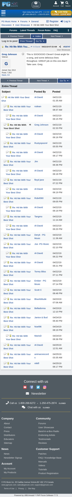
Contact (8, 427)
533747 (67, 47)
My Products (10, 472)
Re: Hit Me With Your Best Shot (22, 46)
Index (36, 36)
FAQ (55, 30)
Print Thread (26, 41)
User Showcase (22, 25)
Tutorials (42, 469)
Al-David (35, 47)
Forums (23, 21)
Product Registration (48, 473)
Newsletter (38, 393)
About (7, 423)
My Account (9, 468)
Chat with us (34, 407)
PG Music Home (9, 21)
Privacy (21, 489)
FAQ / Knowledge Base (49, 457)
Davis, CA (6, 75)
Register (52, 21)
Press (7, 431)
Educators (9, 439)
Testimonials (44, 439)
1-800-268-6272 (30, 14)
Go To (40, 41)
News (7, 453)
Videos (41, 465)
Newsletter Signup (13, 457)
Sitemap (8, 443)
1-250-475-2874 (43, 14)
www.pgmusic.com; (9, 485)
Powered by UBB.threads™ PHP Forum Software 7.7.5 (36, 495)
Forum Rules (44, 30)
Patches (42, 453)
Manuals (42, 461)
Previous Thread (15, 36)
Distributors (9, 435)
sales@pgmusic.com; (26, 485)
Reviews (42, 443)
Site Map (31, 489)
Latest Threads (27, 30)
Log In (65, 21)
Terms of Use (9, 489)
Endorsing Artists (46, 435)
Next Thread (57, 36)
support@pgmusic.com (44, 485)
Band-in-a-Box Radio (48, 431)
